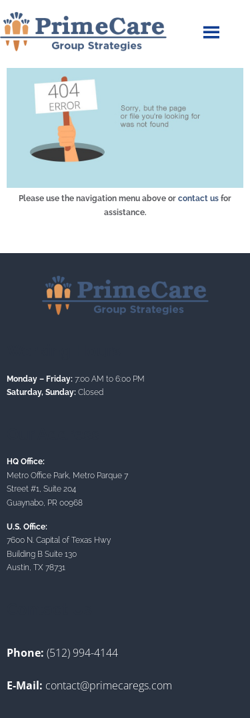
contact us (198, 198)
